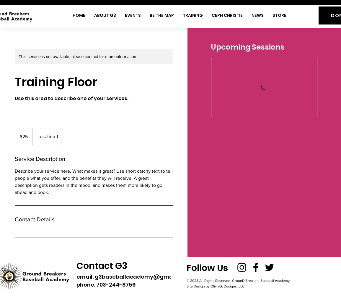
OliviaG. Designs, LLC (227, 286)
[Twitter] (269, 267)
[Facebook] (256, 267)
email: (85, 276)
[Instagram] (242, 267)
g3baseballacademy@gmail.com (142, 276)
